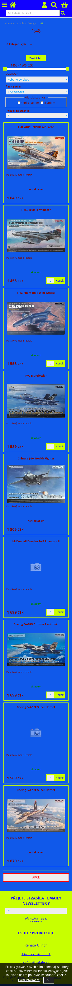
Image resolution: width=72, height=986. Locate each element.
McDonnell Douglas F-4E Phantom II (36, 541)
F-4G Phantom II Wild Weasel (36, 292)
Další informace (28, 980)
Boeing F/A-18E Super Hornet (36, 790)
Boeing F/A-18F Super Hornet (36, 707)
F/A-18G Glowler (36, 375)
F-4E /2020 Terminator (36, 210)
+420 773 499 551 (36, 953)
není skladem (30, 103)
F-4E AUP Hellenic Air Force (36, 127)
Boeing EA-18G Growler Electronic (36, 624)
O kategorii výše (16, 44)
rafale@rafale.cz (36, 962)
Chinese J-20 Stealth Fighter (36, 458)
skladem (49, 103)
